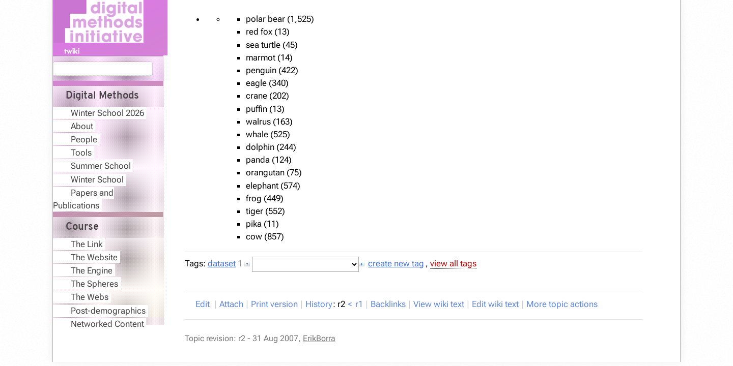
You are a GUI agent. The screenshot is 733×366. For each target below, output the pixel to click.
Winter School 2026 (107, 113)
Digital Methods (102, 96)
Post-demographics (108, 311)
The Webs (89, 297)
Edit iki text (495, 304)
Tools (81, 152)
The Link (86, 244)
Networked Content (107, 324)
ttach (231, 304)
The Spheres (94, 284)
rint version (274, 304)
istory (318, 304)
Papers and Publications (83, 199)
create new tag (396, 263)
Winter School (97, 179)
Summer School (101, 166)
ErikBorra (319, 338)
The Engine (91, 270)
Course (82, 227)
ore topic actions (562, 304)
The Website (94, 257)
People (84, 139)
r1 (359, 304)
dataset (222, 263)
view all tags (453, 263)
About (82, 126)
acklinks (388, 304)
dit (203, 304)
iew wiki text (438, 304)
